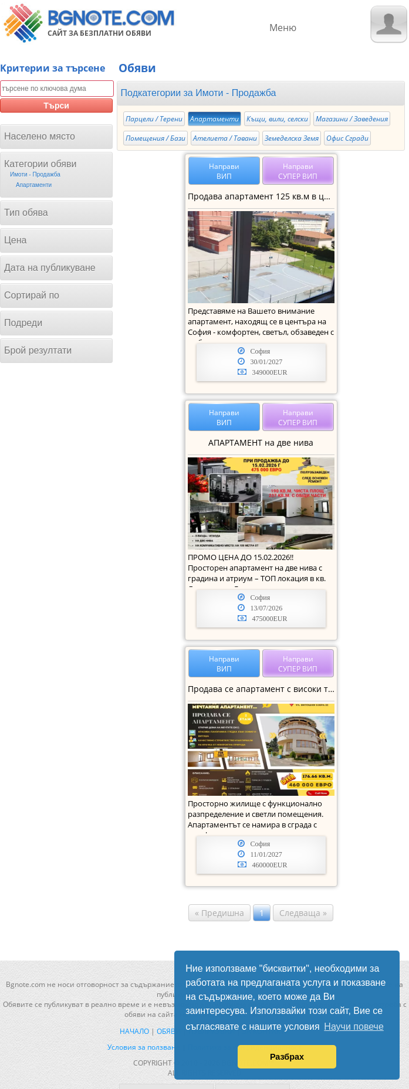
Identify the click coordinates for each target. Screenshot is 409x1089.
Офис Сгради (347, 138)
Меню (282, 27)
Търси (56, 105)
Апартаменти (214, 119)
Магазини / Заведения (352, 119)
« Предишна (219, 912)
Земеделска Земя (292, 138)
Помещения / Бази (155, 138)
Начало (134, 1031)
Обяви (169, 1031)
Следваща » (303, 912)
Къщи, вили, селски (277, 119)
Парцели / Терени (154, 119)
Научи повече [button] (353, 1027)
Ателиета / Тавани (225, 138)
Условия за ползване (143, 1047)
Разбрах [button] (287, 1056)
